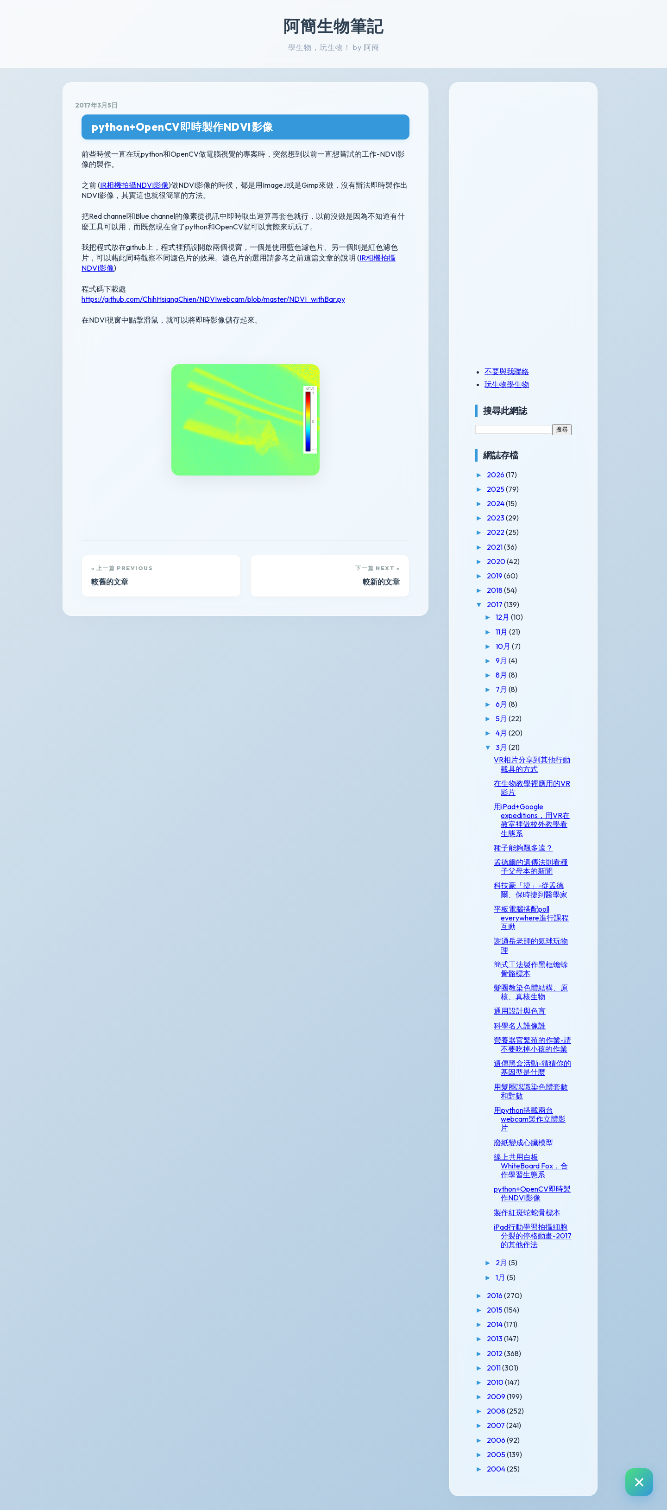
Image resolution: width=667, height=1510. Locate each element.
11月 (502, 631)
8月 (502, 674)
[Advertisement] (533, 159)
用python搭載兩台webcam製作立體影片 (530, 1118)
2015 (495, 1309)
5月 (502, 718)
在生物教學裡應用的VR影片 (532, 788)
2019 (495, 575)
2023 (496, 517)
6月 (502, 704)
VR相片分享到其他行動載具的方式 (532, 764)
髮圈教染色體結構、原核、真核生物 (531, 992)
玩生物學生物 (507, 384)
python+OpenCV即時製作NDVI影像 (182, 126)
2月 (502, 1262)
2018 (495, 590)
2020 (497, 561)
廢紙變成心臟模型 (523, 1142)
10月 (504, 646)
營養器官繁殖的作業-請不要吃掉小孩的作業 (532, 1044)
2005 (497, 1454)
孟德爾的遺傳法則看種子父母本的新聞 (531, 866)
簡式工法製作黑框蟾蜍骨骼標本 (531, 969)
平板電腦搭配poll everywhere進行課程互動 (531, 917)
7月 (502, 689)
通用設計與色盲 (520, 1010)
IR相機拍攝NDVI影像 (134, 185)
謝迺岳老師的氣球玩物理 (531, 945)
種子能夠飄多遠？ (523, 847)
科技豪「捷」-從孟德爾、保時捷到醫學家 (530, 890)
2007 (496, 1425)
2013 (495, 1338)
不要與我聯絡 (507, 371)
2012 (495, 1353)
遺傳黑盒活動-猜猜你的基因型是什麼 (532, 1068)
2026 (496, 474)
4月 (502, 732)
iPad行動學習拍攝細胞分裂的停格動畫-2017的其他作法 (533, 1235)
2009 (497, 1396)
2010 (496, 1382)
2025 (496, 489)
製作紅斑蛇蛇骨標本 (527, 1212)
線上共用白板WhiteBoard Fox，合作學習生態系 (531, 1165)
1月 (501, 1277)
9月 (502, 660)
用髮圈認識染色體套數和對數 (531, 1091)
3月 (502, 747)
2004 (497, 1468)
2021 (495, 547)
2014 (495, 1324)
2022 (496, 532)
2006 (497, 1440)
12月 (503, 617)
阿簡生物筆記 (333, 26)
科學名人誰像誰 (520, 1025)
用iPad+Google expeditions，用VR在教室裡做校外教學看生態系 (532, 820)
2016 (495, 1295)
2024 (496, 503)
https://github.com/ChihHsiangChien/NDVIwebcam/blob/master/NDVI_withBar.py (213, 299)
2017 (495, 604)
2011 (494, 1367)
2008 (497, 1410)
